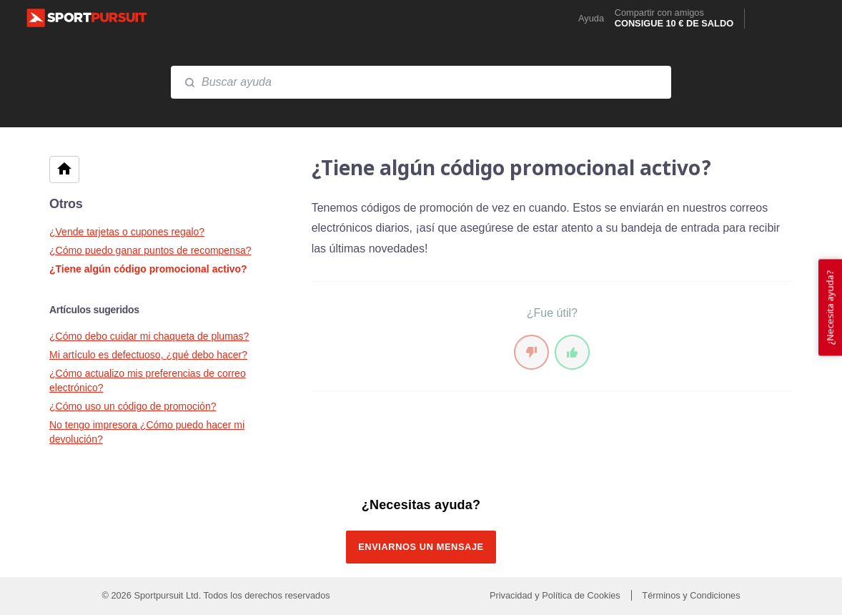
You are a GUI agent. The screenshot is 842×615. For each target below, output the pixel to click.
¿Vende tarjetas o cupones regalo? (126, 231)
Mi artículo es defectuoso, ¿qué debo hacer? (148, 354)
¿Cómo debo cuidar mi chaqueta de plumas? (149, 336)
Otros (66, 204)
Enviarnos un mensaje (421, 546)
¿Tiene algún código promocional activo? (148, 269)
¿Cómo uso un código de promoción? (132, 406)
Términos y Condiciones (691, 595)
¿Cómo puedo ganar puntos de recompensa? (150, 250)
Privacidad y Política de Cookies (556, 595)
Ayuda (591, 19)
